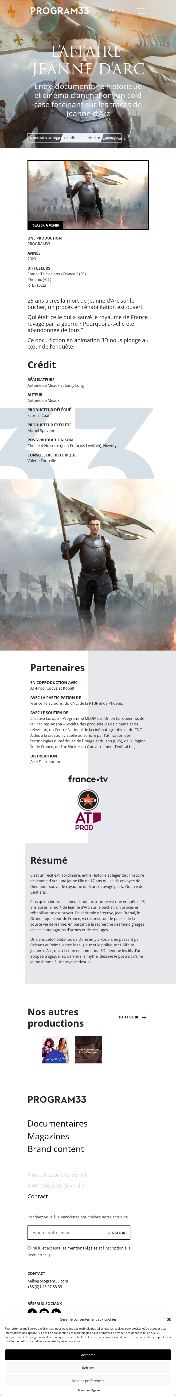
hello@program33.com (47, 1281)
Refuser (88, 1371)
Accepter (88, 1358)
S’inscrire (118, 1233)
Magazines (48, 1136)
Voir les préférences (88, 1384)
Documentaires (44, 137)
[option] (56, 1050)
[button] (169, 1323)
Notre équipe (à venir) (55, 1185)
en (120, 10)
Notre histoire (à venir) (56, 1174)
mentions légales (82, 1248)
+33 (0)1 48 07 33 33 (44, 1286)
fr (111, 10)
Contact (37, 1196)
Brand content (55, 1149)
